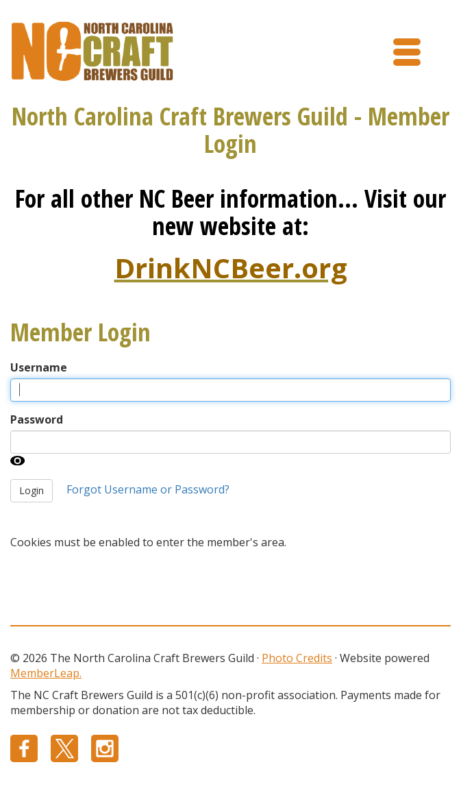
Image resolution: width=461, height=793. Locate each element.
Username (38, 367)
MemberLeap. (46, 673)
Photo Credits (297, 658)
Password (36, 419)
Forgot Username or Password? (147, 489)
